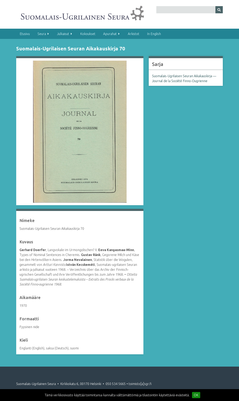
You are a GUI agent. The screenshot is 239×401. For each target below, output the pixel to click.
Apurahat (110, 34)
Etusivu (25, 34)
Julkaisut (63, 34)
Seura (42, 34)
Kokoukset (87, 34)
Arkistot (133, 34)
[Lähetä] (219, 9)
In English (154, 34)
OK (196, 395)
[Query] (189, 9)
